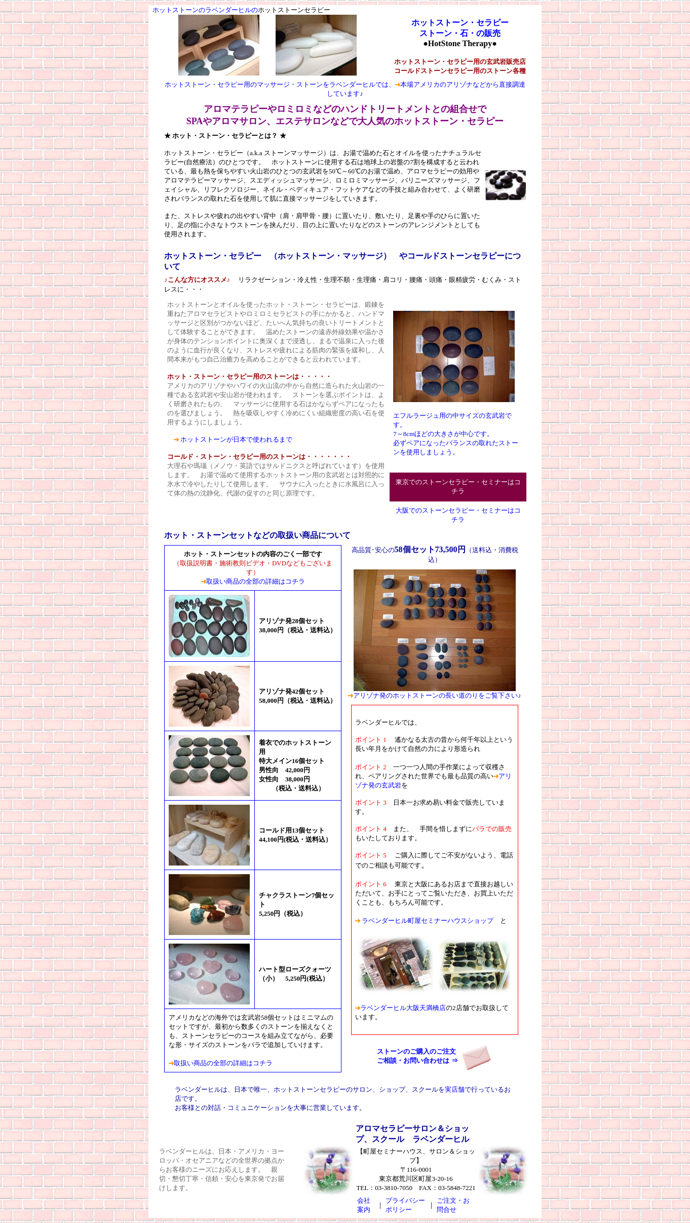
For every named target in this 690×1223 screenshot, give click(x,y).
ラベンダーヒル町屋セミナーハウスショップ (426, 920)
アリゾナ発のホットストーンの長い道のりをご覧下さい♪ (437, 695)
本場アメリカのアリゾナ (436, 84)
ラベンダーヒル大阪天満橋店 (400, 1008)
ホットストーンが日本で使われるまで (236, 439)
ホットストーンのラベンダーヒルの (205, 10)
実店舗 (455, 1089)
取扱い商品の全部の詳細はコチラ (255, 581)
